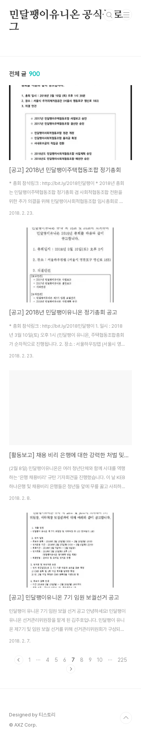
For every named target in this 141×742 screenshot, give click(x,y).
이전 (18, 659)
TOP (126, 718)
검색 (109, 15)
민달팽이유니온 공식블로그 (66, 15)
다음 (70, 668)
